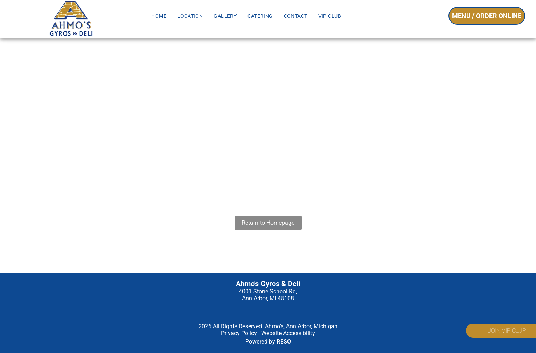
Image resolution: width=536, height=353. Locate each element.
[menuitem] (159, 16)
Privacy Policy (239, 333)
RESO (284, 341)
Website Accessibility (288, 333)
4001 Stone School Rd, (268, 291)
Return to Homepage (268, 222)
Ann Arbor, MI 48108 (268, 298)
